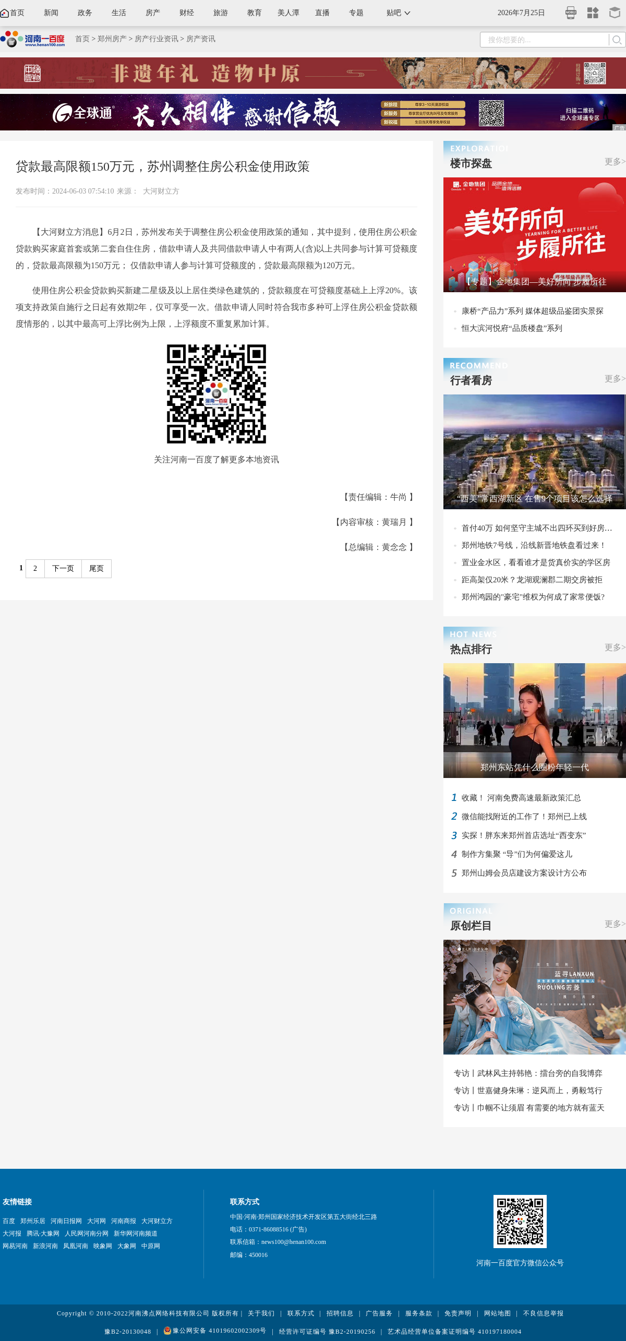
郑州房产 (112, 39)
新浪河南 (45, 1246)
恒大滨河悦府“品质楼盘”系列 (512, 328)
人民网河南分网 (87, 1233)
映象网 (102, 1246)
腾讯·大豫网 (43, 1233)
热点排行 (471, 649)
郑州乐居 (32, 1221)
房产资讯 (200, 39)
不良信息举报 (543, 1313)
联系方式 (301, 1313)
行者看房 (471, 380)
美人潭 (288, 13)
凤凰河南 (75, 1246)
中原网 (150, 1246)
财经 (186, 13)
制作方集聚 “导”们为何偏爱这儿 (517, 854)
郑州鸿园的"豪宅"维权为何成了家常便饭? (533, 597)
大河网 (96, 1221)
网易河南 (15, 1246)
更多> (615, 161)
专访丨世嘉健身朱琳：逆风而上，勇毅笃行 (528, 1090)
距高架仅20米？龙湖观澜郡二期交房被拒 (532, 580)
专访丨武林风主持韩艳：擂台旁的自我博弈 (528, 1073)
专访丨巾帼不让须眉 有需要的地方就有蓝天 (529, 1108)
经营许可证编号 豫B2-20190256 (327, 1331)
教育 (254, 13)
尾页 (96, 568)
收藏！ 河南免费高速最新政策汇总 (521, 798)
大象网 (126, 1246)
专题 (356, 13)
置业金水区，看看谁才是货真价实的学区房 (536, 562)
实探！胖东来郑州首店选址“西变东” (524, 835)
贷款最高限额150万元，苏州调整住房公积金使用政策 (163, 166)
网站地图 (497, 1313)
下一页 (63, 568)
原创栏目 (471, 925)
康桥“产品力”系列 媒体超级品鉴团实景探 (533, 311)
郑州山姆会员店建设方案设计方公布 (524, 873)
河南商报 (123, 1221)
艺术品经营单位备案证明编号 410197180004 (455, 1331)
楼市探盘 (471, 163)
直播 (322, 13)
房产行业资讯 (156, 39)
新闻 (51, 13)
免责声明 (458, 1313)
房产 (153, 13)
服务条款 (418, 1313)
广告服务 (379, 1313)
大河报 (12, 1233)
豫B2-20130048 (127, 1331)
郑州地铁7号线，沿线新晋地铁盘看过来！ (534, 545)
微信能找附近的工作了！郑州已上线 (524, 816)
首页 (17, 13)
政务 (85, 13)
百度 (9, 1221)
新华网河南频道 (136, 1233)
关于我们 (261, 1313)
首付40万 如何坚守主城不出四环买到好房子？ (541, 528)
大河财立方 (161, 191)
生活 (119, 13)
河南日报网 (66, 1221)
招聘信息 (340, 1313)
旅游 (220, 13)
